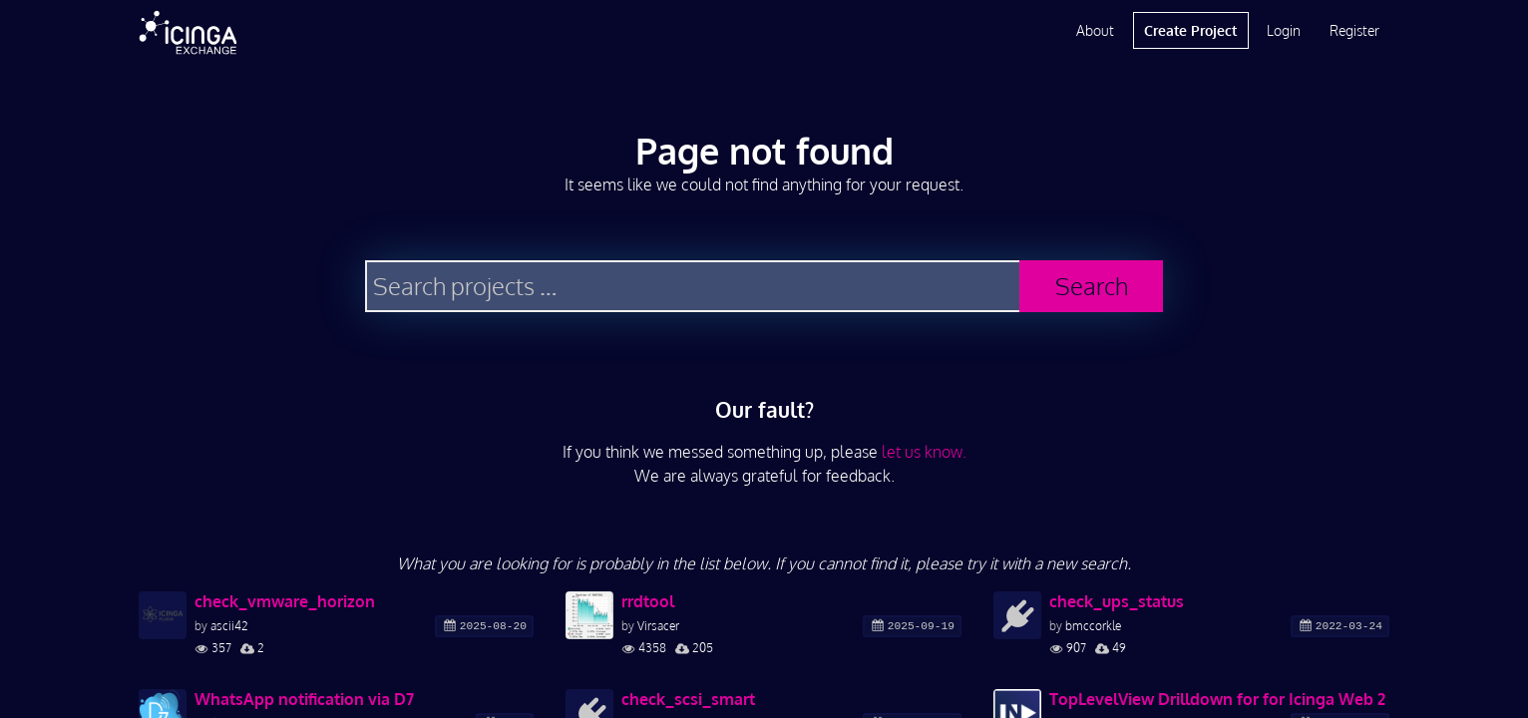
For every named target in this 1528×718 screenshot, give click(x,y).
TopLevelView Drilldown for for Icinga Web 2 (1217, 699)
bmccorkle (1093, 625)
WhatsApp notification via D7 (304, 699)
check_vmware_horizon (284, 601)
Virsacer (658, 625)
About (1095, 30)
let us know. (924, 452)
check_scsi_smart (688, 699)
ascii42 (229, 625)
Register (1354, 30)
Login (1284, 30)
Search (1091, 285)
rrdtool (647, 601)
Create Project (1190, 30)
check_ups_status (1116, 601)
